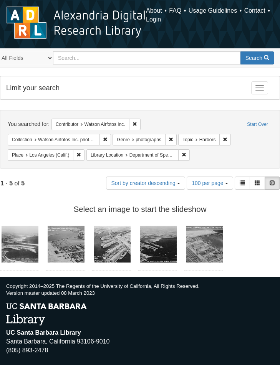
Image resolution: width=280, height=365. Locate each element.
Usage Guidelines (213, 10)
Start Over (257, 124)
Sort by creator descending (145, 183)
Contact (254, 10)
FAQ (175, 10)
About (154, 10)
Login (153, 19)
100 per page (210, 183)
